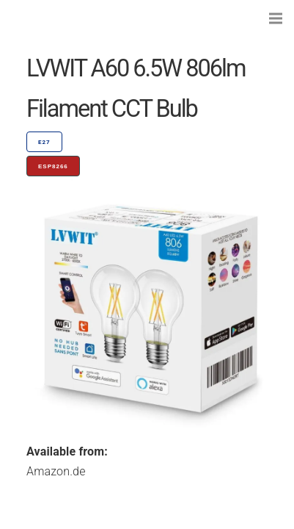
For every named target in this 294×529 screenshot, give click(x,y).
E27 (44, 142)
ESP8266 (53, 166)
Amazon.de (56, 471)
